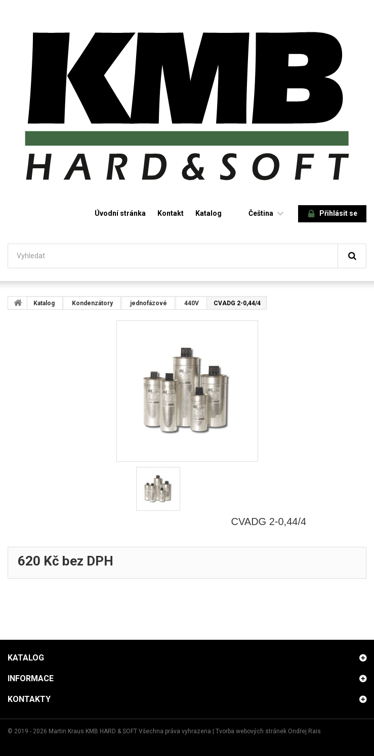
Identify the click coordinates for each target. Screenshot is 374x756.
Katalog (208, 213)
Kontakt (170, 213)
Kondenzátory (92, 303)
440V (191, 303)
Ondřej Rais (304, 731)
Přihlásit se (332, 214)
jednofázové (148, 303)
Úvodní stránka (120, 213)
